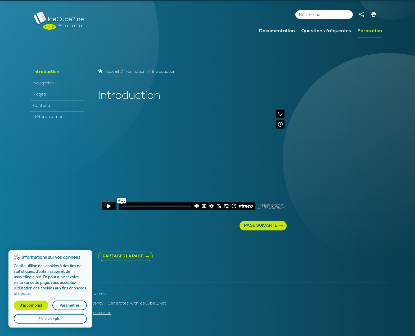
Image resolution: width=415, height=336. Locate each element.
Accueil (108, 72)
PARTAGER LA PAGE (123, 256)
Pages (39, 94)
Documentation (277, 31)
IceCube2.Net (152, 303)
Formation (370, 31)
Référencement (49, 117)
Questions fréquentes (326, 31)
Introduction (46, 72)
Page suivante (260, 226)
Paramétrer (69, 305)
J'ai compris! (31, 305)
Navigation (43, 83)
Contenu (41, 106)
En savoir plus (50, 319)
